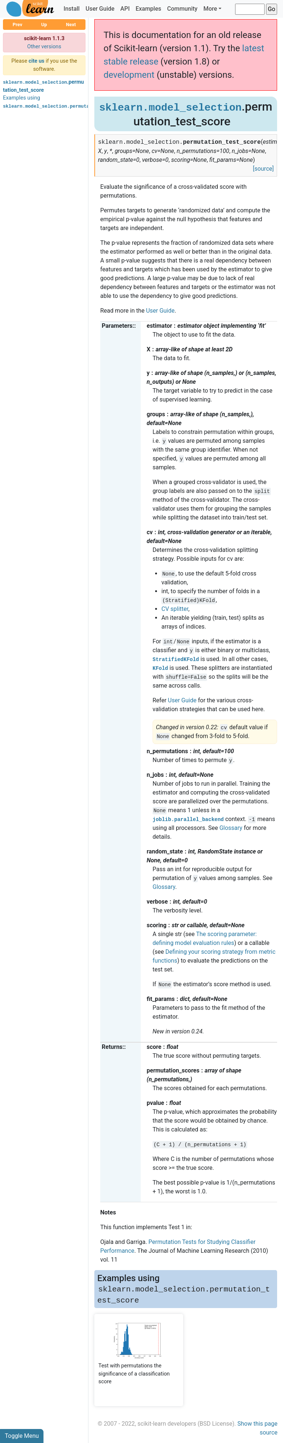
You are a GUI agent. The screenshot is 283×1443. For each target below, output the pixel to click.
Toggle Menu (22, 1435)
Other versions (44, 47)
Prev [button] (17, 24)
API (125, 8)
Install (71, 8)
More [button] (210, 8)
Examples (148, 8)
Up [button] (44, 24)
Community (182, 8)
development (129, 75)
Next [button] (71, 24)
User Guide (99, 8)
